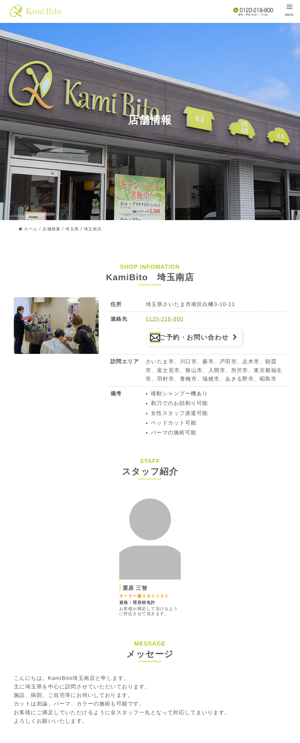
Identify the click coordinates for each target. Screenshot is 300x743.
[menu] (289, 9)
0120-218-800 (164, 319)
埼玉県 (72, 229)
